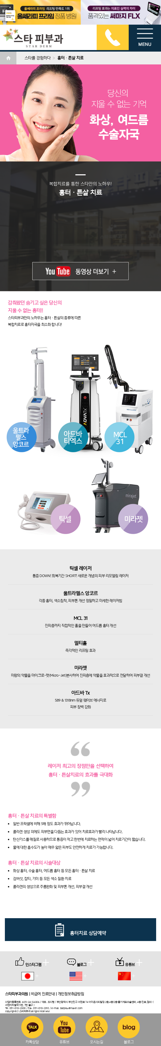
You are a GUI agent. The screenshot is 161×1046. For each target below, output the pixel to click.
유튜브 (64, 1030)
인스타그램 (32, 962)
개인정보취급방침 (71, 994)
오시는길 (97, 1030)
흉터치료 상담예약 (80, 933)
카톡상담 (32, 1030)
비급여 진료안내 (43, 994)
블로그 (129, 1030)
